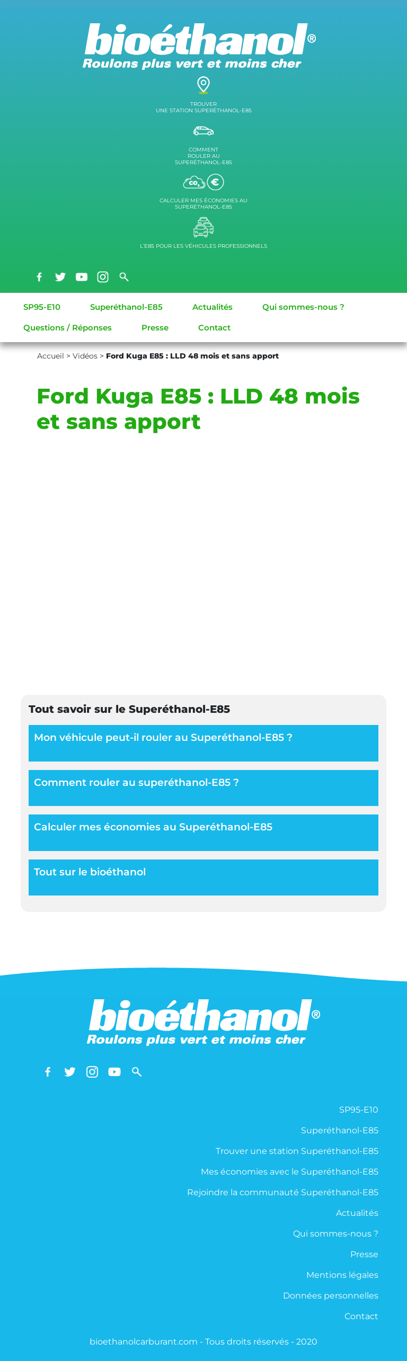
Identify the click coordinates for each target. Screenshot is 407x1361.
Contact (214, 328)
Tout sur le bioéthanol (90, 872)
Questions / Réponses (67, 328)
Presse (155, 328)
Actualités (212, 307)
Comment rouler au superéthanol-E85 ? (136, 782)
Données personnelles (330, 1296)
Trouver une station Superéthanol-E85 (297, 1151)
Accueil (50, 356)
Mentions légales (342, 1275)
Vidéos (85, 356)
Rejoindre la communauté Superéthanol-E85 (282, 1192)
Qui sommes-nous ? (303, 307)
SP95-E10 (41, 307)
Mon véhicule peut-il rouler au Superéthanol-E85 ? (163, 737)
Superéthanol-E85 (126, 307)
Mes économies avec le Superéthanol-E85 (289, 1172)
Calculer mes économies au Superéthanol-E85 (153, 827)
